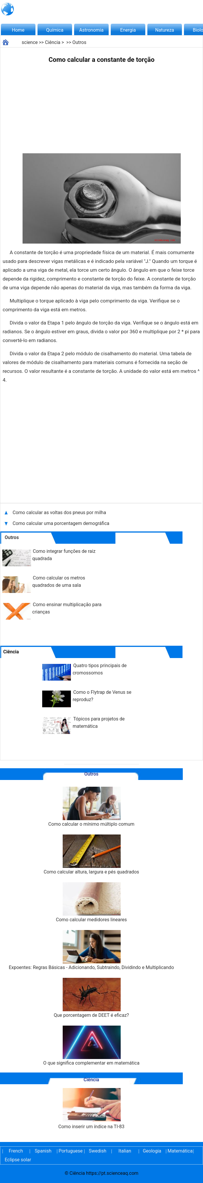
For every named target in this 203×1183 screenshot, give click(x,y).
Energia (128, 30)
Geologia (152, 1151)
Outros (79, 42)
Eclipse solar (18, 1159)
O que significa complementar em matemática (91, 1046)
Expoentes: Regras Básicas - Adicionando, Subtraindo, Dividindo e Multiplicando (91, 950)
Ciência (52, 42)
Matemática (179, 1151)
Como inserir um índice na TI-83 (91, 1108)
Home (18, 30)
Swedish (97, 1151)
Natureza (164, 30)
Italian (124, 1151)
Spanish (43, 1151)
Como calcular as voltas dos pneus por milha (59, 512)
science (30, 42)
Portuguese (70, 1151)
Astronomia (91, 30)
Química (55, 30)
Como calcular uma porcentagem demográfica (61, 523)
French (16, 1151)
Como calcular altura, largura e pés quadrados (91, 854)
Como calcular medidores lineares (91, 902)
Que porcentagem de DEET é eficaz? (91, 998)
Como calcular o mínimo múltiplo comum (91, 807)
